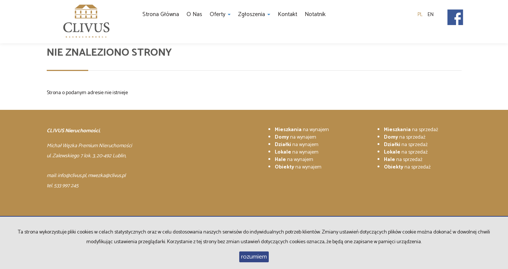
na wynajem (302, 130)
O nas (194, 14)
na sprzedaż (411, 130)
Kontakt (287, 14)
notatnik (315, 14)
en (431, 15)
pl (420, 15)
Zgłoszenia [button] (254, 14)
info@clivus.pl (72, 175)
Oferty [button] (220, 14)
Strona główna (160, 14)
